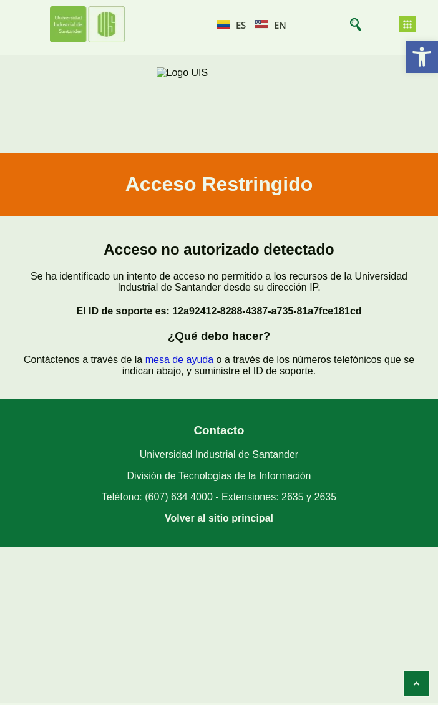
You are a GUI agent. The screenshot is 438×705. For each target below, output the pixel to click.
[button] (422, 57)
